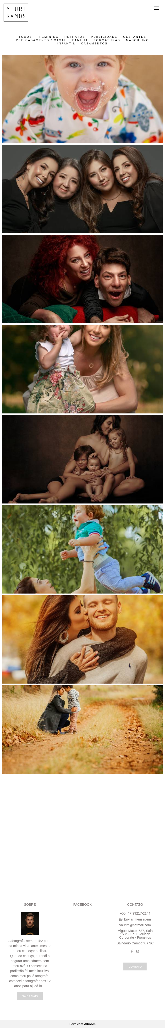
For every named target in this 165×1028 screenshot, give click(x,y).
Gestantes (134, 36)
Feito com (82, 1024)
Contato (135, 966)
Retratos (75, 36)
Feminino (49, 36)
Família (80, 40)
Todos (25, 36)
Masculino (137, 40)
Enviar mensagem (137, 919)
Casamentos (94, 43)
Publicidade (104, 36)
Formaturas (107, 40)
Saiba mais (30, 996)
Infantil (66, 43)
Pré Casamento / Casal (41, 40)
